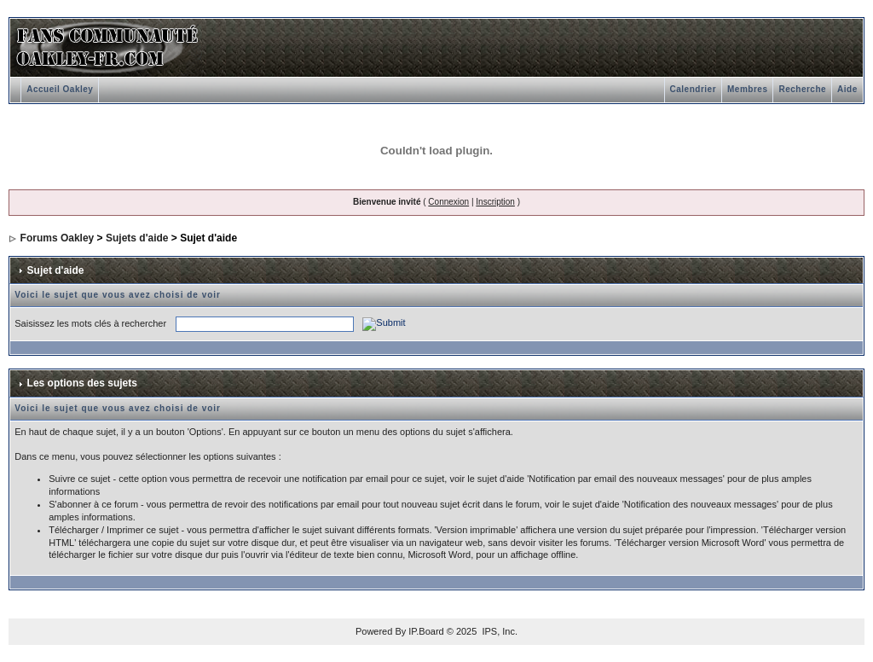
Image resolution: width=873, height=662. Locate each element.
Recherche (802, 89)
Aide (847, 89)
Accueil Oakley (59, 89)
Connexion (448, 201)
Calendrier (693, 89)
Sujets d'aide (137, 238)
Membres (747, 89)
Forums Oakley (57, 238)
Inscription (495, 201)
